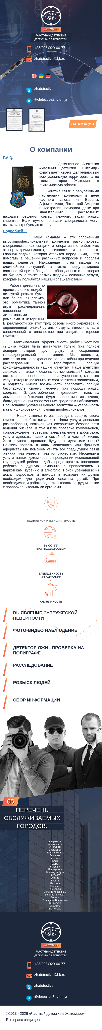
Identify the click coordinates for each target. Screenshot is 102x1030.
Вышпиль (55, 905)
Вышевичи (55, 903)
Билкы (54, 863)
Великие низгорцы (55, 894)
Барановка (55, 849)
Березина (55, 858)
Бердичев (55, 855)
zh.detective (44, 89)
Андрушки (55, 847)
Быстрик (55, 886)
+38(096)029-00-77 (49, 48)
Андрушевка (55, 844)
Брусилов (55, 875)
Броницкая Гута (55, 872)
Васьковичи (54, 889)
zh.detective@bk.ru (49, 59)
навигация (82, 125)
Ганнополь (55, 908)
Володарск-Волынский (55, 900)
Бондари (55, 866)
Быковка (55, 883)
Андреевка (55, 841)
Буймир (55, 877)
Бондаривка (55, 869)
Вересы (55, 897)
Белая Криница (55, 852)
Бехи (55, 861)
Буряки (55, 880)
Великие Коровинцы (55, 891)
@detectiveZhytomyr (50, 99)
